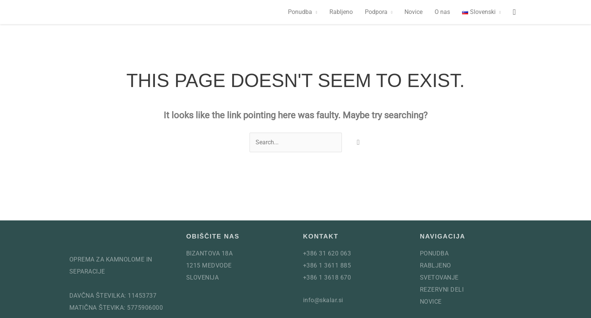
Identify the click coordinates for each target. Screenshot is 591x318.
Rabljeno (341, 11)
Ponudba (434, 253)
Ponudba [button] (300, 11)
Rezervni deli (442, 289)
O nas (442, 11)
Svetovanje (439, 277)
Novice (413, 11)
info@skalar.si (323, 300)
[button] (481, 12)
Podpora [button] (376, 11)
